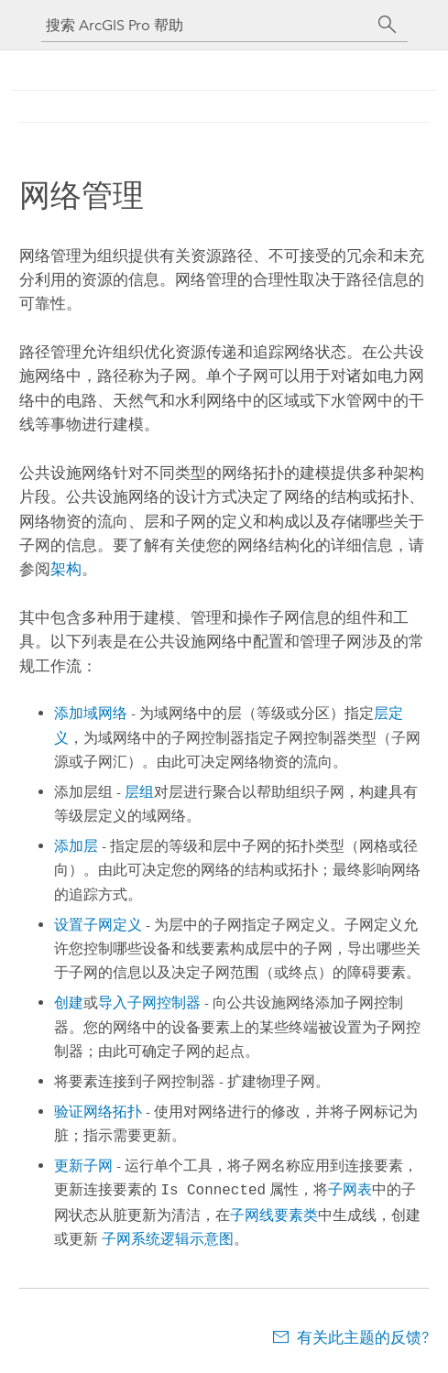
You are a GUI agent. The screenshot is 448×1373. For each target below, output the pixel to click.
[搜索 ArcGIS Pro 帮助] (206, 25)
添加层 (76, 846)
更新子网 (83, 1165)
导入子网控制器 (149, 1002)
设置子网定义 (98, 924)
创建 (68, 1002)
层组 (139, 792)
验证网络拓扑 (98, 1111)
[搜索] (387, 25)
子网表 (350, 1190)
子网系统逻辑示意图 (168, 1239)
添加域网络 (90, 713)
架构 (66, 569)
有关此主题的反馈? (363, 1337)
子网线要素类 (274, 1215)
